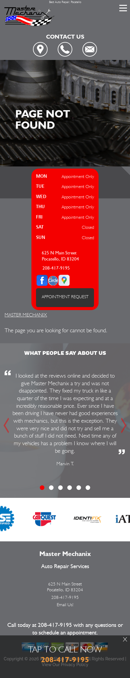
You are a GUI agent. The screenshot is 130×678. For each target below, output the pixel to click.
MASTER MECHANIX (26, 315)
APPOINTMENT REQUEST (65, 296)
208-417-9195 (56, 268)
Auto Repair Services (65, 566)
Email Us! (65, 604)
